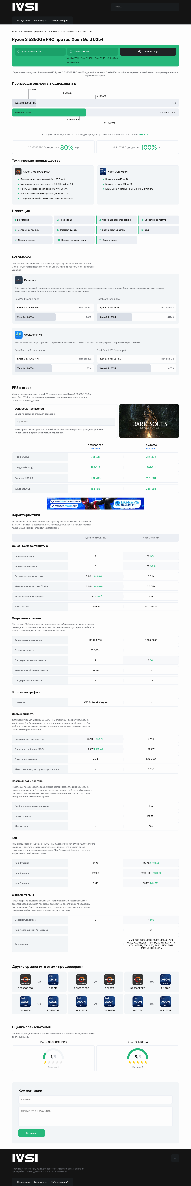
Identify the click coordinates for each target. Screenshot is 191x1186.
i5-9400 (33, 89)
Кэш (146, 230)
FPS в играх (66, 219)
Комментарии (110, 240)
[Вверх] (175, 1158)
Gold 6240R (87, 58)
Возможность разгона (113, 230)
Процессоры (23, 20)
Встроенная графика (29, 230)
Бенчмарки (23, 219)
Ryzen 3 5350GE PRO (36, 171)
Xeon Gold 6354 (118, 171)
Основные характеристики (116, 219)
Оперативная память (155, 219)
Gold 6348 (100, 58)
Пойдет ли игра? (59, 20)
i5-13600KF (73, 119)
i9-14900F (101, 96)
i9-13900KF (110, 122)
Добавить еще (148, 51)
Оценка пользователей (73, 240)
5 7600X (67, 93)
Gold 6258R (73, 58)
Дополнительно (26, 240)
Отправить (31, 1133)
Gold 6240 (112, 58)
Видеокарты (40, 20)
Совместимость (68, 230)
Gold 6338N (73, 62)
